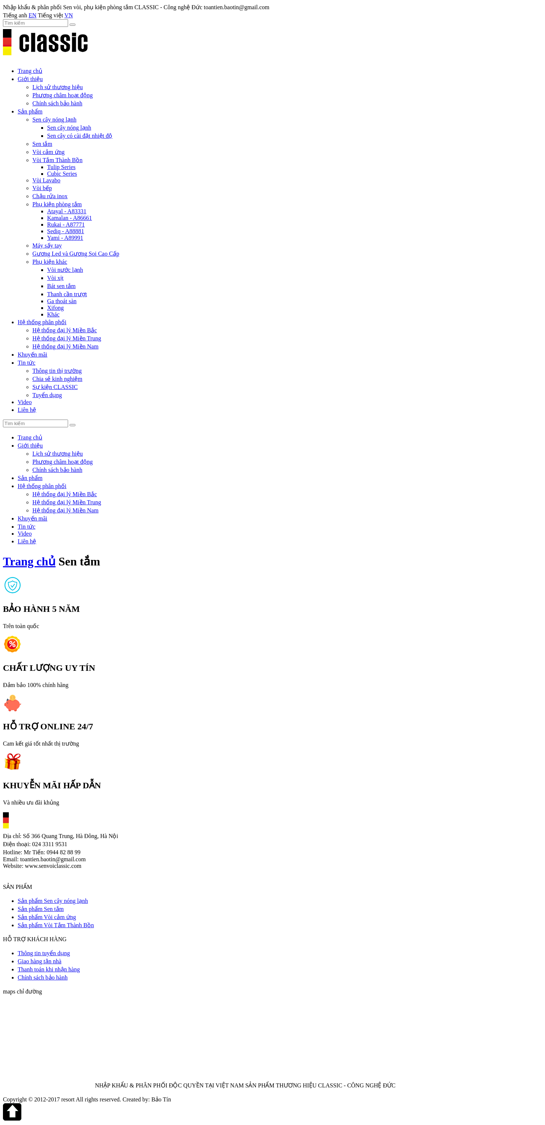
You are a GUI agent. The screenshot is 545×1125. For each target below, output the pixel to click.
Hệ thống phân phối (42, 322)
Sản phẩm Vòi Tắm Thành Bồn (56, 925)
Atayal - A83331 (66, 211)
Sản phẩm (30, 111)
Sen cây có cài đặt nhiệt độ (79, 136)
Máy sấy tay (47, 245)
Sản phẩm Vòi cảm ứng (47, 917)
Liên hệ (27, 410)
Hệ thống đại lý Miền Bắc (64, 330)
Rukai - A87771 (66, 224)
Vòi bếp (42, 188)
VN (68, 15)
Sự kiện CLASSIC (55, 387)
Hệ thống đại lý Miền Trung (66, 338)
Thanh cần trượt (67, 294)
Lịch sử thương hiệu (57, 87)
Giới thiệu (30, 79)
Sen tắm (42, 144)
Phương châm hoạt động (62, 95)
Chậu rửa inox (50, 196)
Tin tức (26, 363)
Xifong (55, 308)
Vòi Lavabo (46, 180)
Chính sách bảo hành (57, 103)
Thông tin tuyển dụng (44, 953)
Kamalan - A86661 (69, 218)
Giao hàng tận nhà (39, 961)
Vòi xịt (55, 278)
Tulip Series (61, 167)
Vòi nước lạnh (65, 270)
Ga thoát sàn (62, 301)
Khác (53, 314)
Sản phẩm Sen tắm (41, 909)
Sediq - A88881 (65, 231)
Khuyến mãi (32, 354)
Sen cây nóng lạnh (54, 119)
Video (25, 402)
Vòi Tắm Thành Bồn (57, 160)
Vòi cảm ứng (48, 152)
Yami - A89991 (65, 238)
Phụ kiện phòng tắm (57, 204)
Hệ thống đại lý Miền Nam (65, 346)
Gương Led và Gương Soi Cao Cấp (75, 253)
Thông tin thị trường (57, 371)
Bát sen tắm (61, 286)
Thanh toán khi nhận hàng (49, 969)
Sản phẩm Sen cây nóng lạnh (53, 901)
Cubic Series (62, 174)
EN (32, 15)
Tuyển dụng (47, 395)
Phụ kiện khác (49, 262)
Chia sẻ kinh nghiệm (57, 379)
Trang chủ (30, 71)
